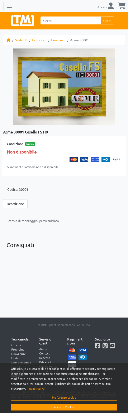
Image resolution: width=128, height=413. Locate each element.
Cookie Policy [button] (35, 388)
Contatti (45, 353)
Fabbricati (39, 40)
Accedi (105, 7)
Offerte (16, 345)
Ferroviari (58, 40)
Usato (15, 358)
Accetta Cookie (64, 407)
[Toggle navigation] (9, 6)
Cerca (107, 20)
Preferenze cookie (64, 397)
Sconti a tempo (21, 362)
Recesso (44, 358)
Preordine (17, 349)
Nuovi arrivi (18, 354)
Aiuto (43, 349)
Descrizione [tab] (15, 204)
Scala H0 (21, 40)
